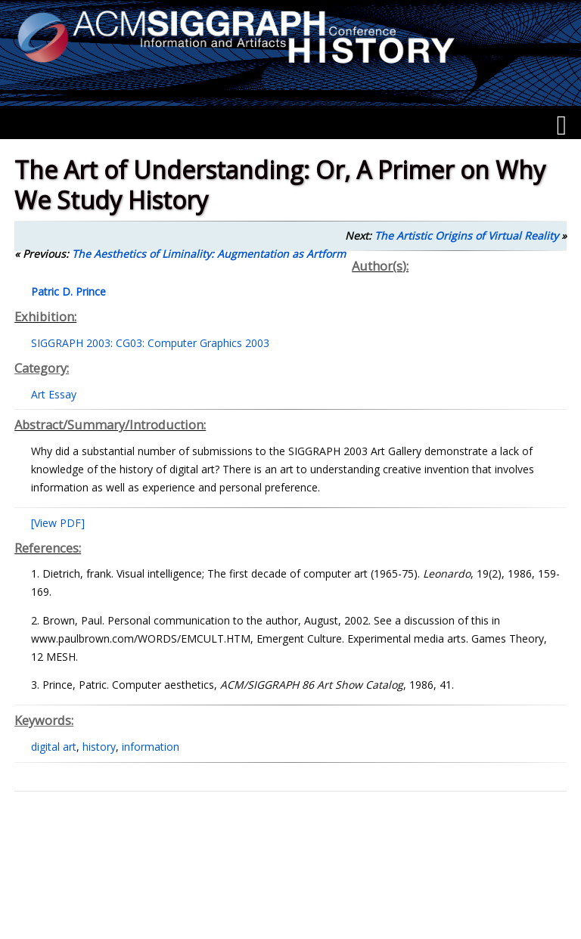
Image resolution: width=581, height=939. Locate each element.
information (150, 746)
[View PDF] (58, 523)
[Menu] (562, 125)
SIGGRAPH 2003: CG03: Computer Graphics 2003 (150, 343)
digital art (53, 746)
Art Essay (53, 394)
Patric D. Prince (68, 291)
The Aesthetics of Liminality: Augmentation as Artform (209, 253)
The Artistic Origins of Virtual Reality (466, 235)
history (99, 746)
